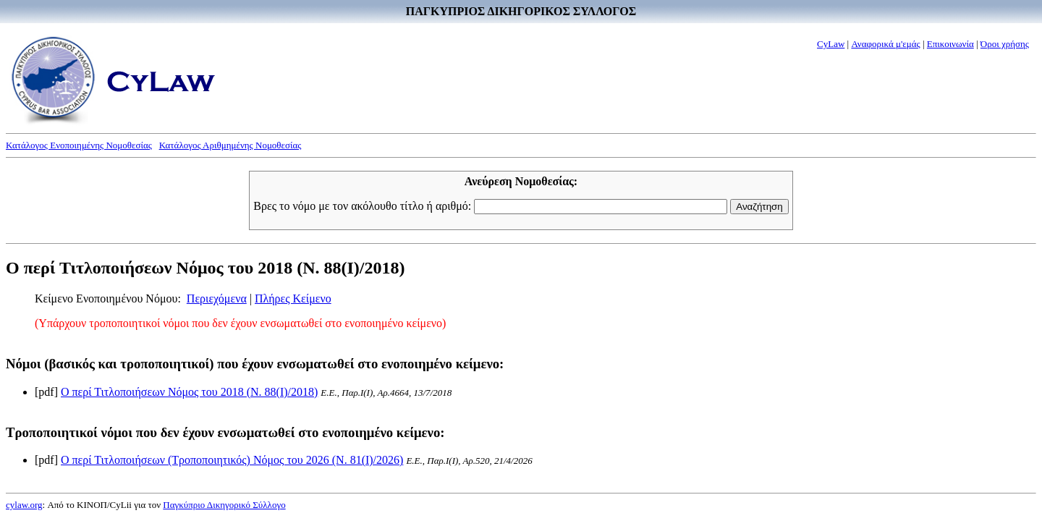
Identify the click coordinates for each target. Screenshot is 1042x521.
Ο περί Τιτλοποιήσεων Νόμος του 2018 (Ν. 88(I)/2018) (189, 392)
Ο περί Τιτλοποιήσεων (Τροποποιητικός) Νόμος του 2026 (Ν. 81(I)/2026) (232, 460)
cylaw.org (24, 504)
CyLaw (830, 43)
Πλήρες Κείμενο (293, 298)
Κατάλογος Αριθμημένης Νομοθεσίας (230, 145)
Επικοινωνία (950, 43)
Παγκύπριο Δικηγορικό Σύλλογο (224, 504)
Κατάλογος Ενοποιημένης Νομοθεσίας (79, 145)
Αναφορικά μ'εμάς (885, 43)
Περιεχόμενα (217, 298)
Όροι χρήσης (1004, 43)
